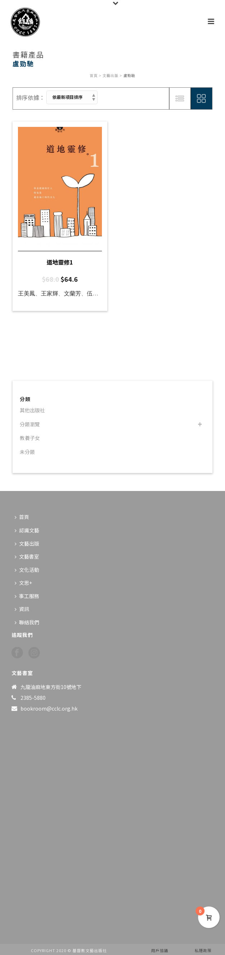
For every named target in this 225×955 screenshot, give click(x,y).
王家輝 (49, 293)
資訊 (22, 608)
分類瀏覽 (30, 424)
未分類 (27, 451)
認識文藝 (27, 530)
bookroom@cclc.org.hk (49, 708)
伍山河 (95, 293)
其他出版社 (32, 410)
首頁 (94, 76)
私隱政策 (203, 950)
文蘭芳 (72, 293)
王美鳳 (26, 293)
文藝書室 (27, 556)
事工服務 (27, 596)
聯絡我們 (27, 622)
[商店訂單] (72, 97)
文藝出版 (110, 76)
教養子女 (30, 437)
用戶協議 (159, 950)
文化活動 (27, 569)
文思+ (23, 582)
